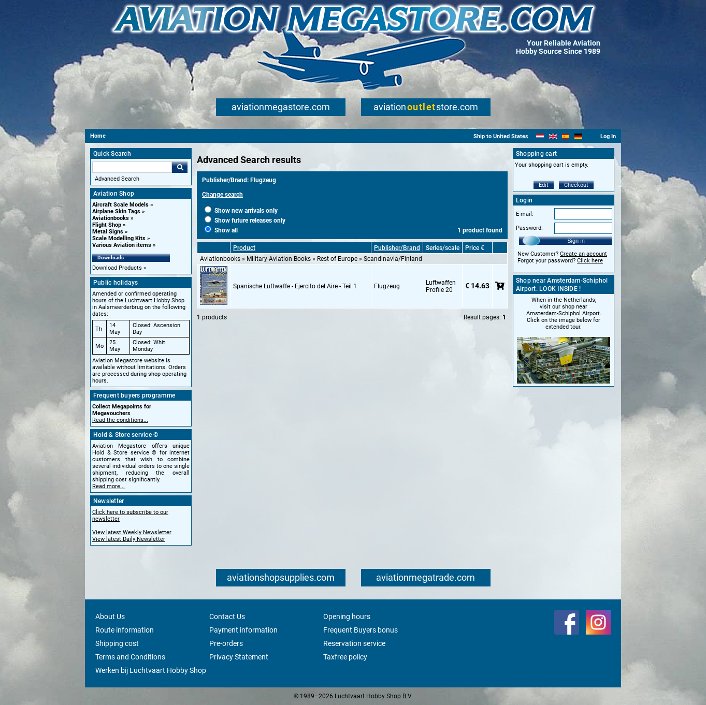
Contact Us (227, 616)
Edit (544, 185)
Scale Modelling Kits (119, 238)
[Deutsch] (578, 136)
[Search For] (132, 167)
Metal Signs (107, 231)
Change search (222, 194)
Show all (221, 230)
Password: (529, 228)
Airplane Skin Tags (116, 211)
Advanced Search (117, 178)
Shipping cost (117, 643)
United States (510, 136)
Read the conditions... (120, 420)
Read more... (108, 486)
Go (180, 167)
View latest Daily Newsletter (128, 539)
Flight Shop (106, 225)
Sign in (576, 241)
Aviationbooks (110, 218)
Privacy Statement (238, 657)
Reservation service (354, 643)
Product (244, 248)
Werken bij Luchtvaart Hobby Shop (150, 670)
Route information (124, 630)
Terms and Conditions (130, 657)
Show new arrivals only (241, 210)
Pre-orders (226, 643)
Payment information (243, 630)
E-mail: (525, 214)
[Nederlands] (540, 136)
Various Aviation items (121, 245)
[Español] (566, 136)
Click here (590, 260)
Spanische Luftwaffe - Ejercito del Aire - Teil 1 (295, 286)
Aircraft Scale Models (120, 204)
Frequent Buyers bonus (360, 630)
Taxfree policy (345, 657)
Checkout (576, 185)
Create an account (583, 254)
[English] (553, 136)
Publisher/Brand (397, 248)
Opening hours (346, 616)
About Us (110, 616)
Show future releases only (245, 220)
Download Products (117, 268)
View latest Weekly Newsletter (131, 532)
